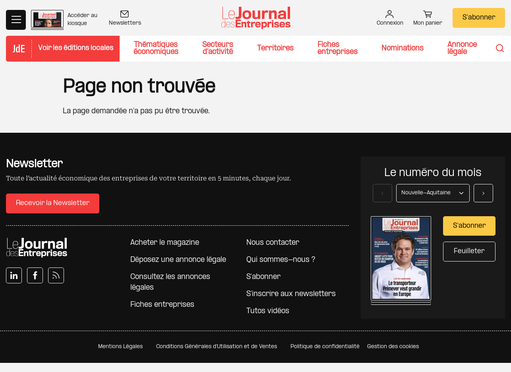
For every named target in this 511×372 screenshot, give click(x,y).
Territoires (275, 48)
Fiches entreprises (337, 48)
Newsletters (125, 19)
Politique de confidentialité (325, 347)
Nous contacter (272, 243)
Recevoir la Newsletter (52, 203)
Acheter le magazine (164, 243)
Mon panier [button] (427, 19)
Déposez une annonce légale (178, 260)
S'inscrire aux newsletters (291, 294)
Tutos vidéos (267, 311)
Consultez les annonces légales (170, 282)
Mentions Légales (120, 347)
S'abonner (479, 17)
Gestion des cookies (393, 347)
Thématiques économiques (156, 48)
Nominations (402, 48)
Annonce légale (462, 48)
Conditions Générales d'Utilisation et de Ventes (216, 347)
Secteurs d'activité (217, 48)
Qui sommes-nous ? (280, 260)
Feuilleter (469, 251)
